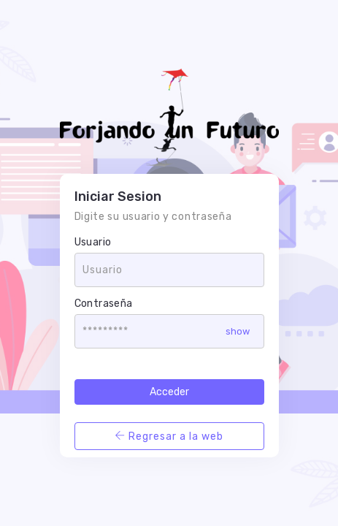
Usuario (93, 242)
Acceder (169, 392)
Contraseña (103, 303)
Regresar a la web (169, 436)
